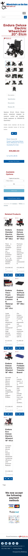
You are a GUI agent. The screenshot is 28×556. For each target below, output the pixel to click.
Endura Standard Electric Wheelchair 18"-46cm (10, 234)
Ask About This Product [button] (14, 161)
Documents (11, 103)
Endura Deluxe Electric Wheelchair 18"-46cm (10, 368)
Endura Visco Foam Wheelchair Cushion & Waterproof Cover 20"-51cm (10, 299)
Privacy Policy (17, 548)
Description (11, 95)
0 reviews (14, 204)
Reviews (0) (11, 107)
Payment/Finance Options (14, 198)
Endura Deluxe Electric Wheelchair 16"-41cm (22, 234)
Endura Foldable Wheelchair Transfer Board (22, 368)
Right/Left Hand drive (14, 178)
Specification (11, 99)
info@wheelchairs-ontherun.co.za (11, 546)
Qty (14, 184)
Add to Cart (14, 190)
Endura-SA (14, 139)
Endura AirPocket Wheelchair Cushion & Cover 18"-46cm (22, 297)
